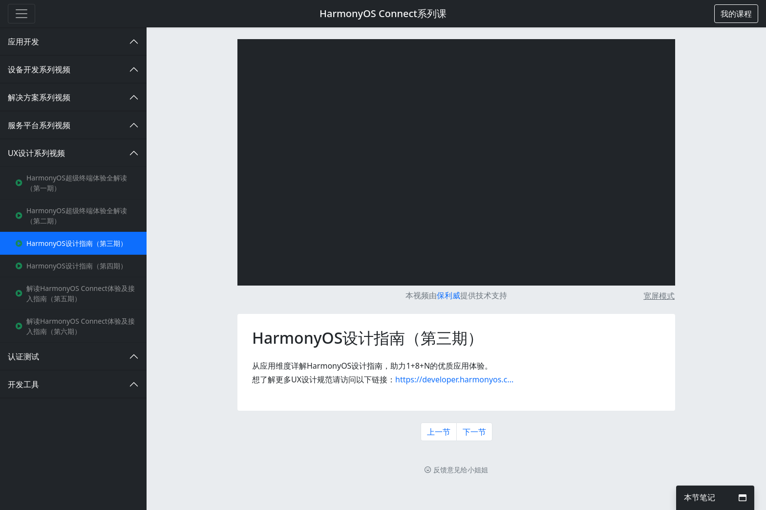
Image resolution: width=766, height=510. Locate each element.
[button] (736, 13)
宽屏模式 (659, 295)
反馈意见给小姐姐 (456, 469)
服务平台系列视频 (39, 125)
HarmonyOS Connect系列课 (383, 13)
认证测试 (23, 356)
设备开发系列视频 (39, 69)
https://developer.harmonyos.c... (454, 379)
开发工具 (23, 384)
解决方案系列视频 (39, 97)
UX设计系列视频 (36, 153)
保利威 (448, 295)
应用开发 (23, 41)
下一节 (474, 431)
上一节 (438, 431)
